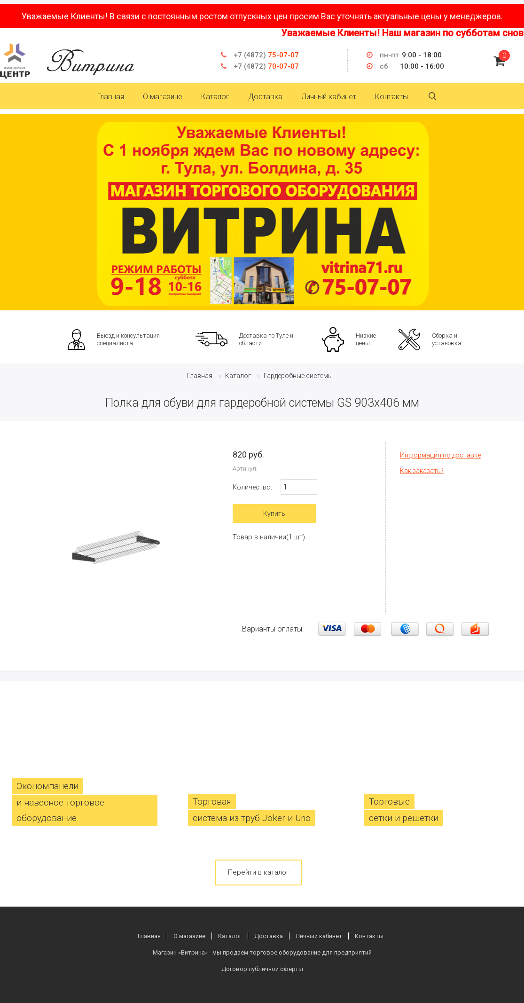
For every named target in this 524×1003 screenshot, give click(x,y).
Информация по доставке (440, 455)
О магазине (162, 96)
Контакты (391, 96)
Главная (110, 96)
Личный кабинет (328, 96)
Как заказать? (422, 470)
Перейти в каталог (258, 872)
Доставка (265, 96)
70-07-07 (266, 66)
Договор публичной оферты (262, 968)
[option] (262, 212)
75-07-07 (266, 55)
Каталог (215, 96)
